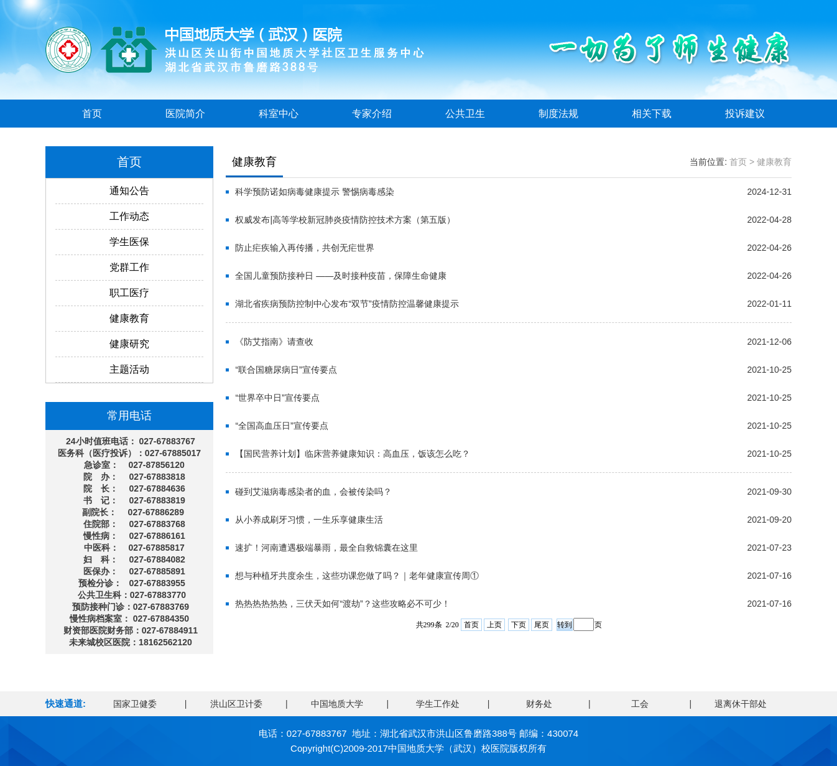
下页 (518, 624)
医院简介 (185, 113)
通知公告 (129, 190)
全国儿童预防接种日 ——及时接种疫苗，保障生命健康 (340, 276)
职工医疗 (129, 292)
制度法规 (558, 113)
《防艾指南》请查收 (274, 342)
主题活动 (129, 369)
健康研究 (129, 344)
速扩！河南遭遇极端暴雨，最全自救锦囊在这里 (326, 548)
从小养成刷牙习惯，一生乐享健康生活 (309, 520)
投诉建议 (745, 113)
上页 (494, 624)
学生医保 (129, 241)
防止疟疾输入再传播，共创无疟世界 (304, 248)
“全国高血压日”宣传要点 (281, 426)
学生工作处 (438, 704)
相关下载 (652, 113)
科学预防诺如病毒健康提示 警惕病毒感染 (314, 192)
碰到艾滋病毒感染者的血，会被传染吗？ (313, 492)
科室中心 (278, 113)
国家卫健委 (135, 704)
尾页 (541, 624)
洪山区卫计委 (236, 704)
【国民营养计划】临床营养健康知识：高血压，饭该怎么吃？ (352, 454)
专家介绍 (372, 113)
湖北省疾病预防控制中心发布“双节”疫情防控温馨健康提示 (346, 304)
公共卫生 (465, 113)
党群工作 (129, 267)
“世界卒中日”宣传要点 (277, 398)
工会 (640, 704)
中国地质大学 (337, 704)
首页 (92, 113)
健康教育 (129, 318)
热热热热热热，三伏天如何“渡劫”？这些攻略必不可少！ (342, 604)
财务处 (539, 704)
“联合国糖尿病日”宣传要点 (285, 370)
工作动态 (129, 216)
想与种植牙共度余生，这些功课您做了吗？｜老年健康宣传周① (357, 576)
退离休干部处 (740, 704)
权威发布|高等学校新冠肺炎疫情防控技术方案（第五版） (345, 220)
